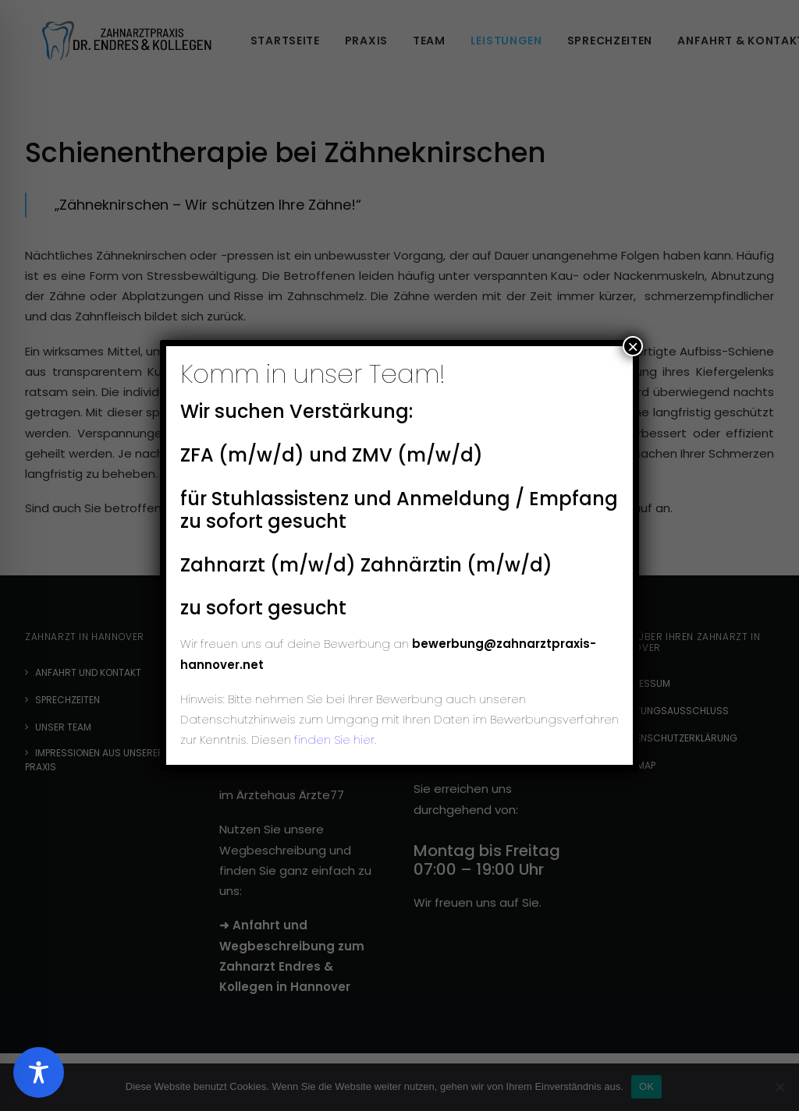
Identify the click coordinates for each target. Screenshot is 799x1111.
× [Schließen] (632, 346)
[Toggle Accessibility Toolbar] (39, 1072)
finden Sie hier (333, 739)
